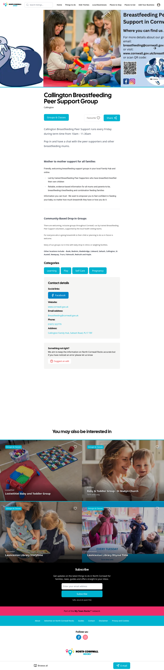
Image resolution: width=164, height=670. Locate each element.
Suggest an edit (59, 361)
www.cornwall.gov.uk (58, 306)
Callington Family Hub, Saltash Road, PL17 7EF (70, 333)
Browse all (41, 665)
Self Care (80, 270)
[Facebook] (78, 637)
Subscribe (82, 593)
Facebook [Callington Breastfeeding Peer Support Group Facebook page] (58, 295)
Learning (52, 270)
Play (66, 270)
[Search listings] (39, 5)
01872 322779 (54, 324)
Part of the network (82, 611)
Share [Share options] (112, 117)
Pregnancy (98, 270)
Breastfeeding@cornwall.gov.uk (63, 315)
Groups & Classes (56, 117)
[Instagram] (85, 637)
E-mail (121, 665)
